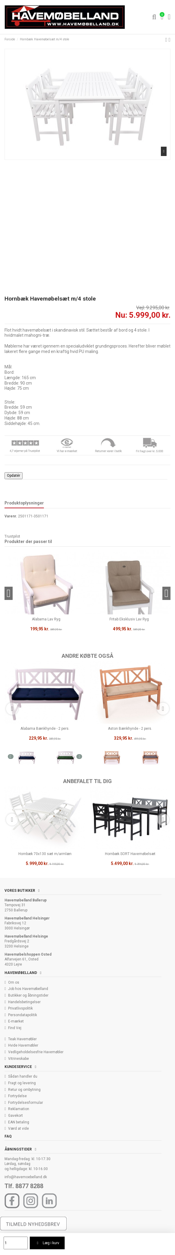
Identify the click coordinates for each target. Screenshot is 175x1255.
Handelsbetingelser (24, 1002)
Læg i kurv (47, 1243)
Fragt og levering (22, 1083)
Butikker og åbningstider (28, 995)
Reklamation (18, 1109)
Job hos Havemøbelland (28, 989)
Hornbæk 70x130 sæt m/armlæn (45, 854)
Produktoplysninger (24, 503)
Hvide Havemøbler (23, 1045)
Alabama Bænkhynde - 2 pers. (44, 728)
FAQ (8, 1136)
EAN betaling (18, 1122)
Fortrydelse (17, 1096)
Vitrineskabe (18, 1059)
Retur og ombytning (24, 1090)
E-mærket (16, 1021)
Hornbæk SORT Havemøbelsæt (130, 854)
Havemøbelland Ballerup (26, 900)
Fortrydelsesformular (25, 1102)
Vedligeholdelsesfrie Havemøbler (35, 1052)
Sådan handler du (22, 1076)
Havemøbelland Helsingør (27, 918)
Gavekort (15, 1115)
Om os (13, 982)
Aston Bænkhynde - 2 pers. (130, 728)
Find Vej (14, 1028)
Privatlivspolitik (20, 1008)
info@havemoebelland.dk (26, 1177)
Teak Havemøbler (22, 1039)
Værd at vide (18, 1128)
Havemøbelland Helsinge (26, 936)
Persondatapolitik (22, 1015)
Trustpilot (12, 536)
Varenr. (11, 516)
